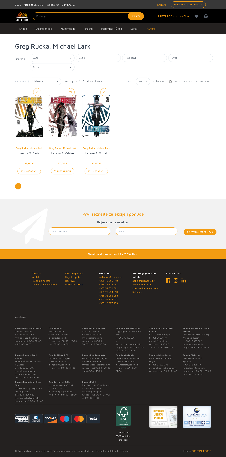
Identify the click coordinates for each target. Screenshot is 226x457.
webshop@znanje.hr (110, 277)
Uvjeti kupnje (72, 277)
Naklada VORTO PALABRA (60, 4)
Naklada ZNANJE (33, 4)
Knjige (23, 28)
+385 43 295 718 (108, 280)
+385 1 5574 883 (92, 361)
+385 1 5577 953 (108, 302)
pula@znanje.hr (59, 337)
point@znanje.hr (93, 391)
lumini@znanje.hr (194, 344)
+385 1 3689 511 (141, 284)
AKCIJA (184, 16)
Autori (151, 28)
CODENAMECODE (201, 450)
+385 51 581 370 (59, 361)
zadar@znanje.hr (26, 371)
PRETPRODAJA (167, 16)
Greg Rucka (22, 148)
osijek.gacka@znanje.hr (164, 368)
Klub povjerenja (74, 273)
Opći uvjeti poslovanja (44, 284)
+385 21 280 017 (59, 388)
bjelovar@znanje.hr (196, 368)
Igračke (88, 28)
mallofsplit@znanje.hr (62, 391)
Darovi (134, 28)
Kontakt (36, 277)
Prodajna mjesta (41, 280)
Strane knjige (43, 28)
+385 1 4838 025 (25, 394)
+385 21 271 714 (159, 337)
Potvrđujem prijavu (200, 232)
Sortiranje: (21, 81)
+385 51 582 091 (108, 288)
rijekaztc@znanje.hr (61, 364)
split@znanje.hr (160, 341)
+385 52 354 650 (108, 299)
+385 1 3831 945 (92, 388)
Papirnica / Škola (111, 28)
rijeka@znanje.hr (93, 337)
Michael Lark (36, 148)
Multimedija (68, 28)
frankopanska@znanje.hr (97, 364)
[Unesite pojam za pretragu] (88, 16)
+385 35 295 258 (108, 295)
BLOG (18, 4)
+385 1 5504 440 (108, 284)
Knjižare (161, 4)
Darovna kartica (74, 284)
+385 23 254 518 (108, 291)
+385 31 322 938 (159, 364)
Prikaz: (130, 81)
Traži (136, 16)
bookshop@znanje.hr (29, 337)
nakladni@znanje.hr (143, 280)
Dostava (70, 280)
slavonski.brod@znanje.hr (128, 344)
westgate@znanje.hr (129, 364)
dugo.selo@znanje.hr (28, 398)
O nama (36, 273)
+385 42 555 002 (193, 341)
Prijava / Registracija (188, 4)
